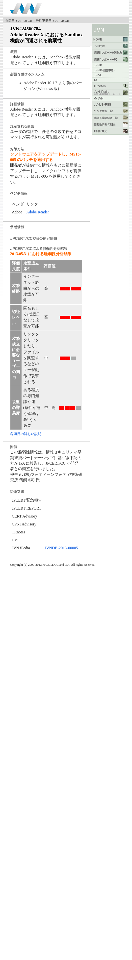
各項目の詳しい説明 (25, 434)
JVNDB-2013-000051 (62, 548)
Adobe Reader (37, 212)
